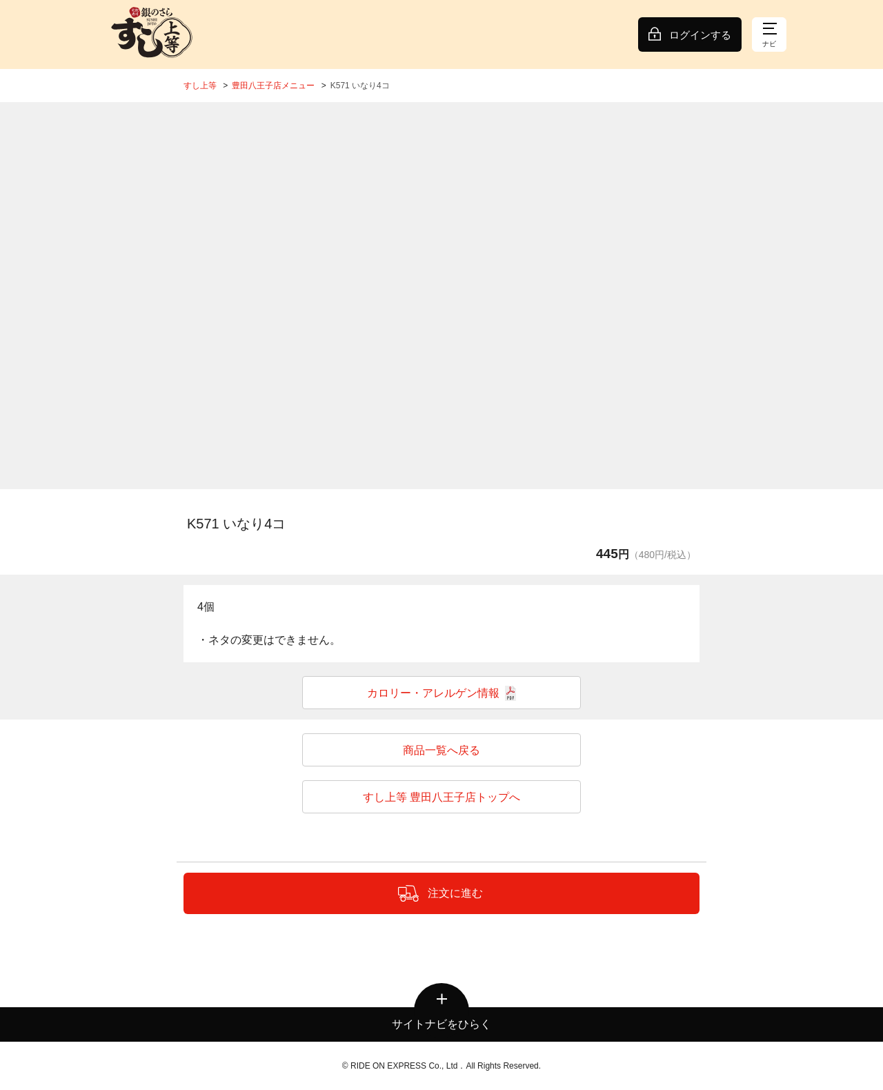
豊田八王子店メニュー (273, 85)
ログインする (700, 35)
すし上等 (200, 85)
